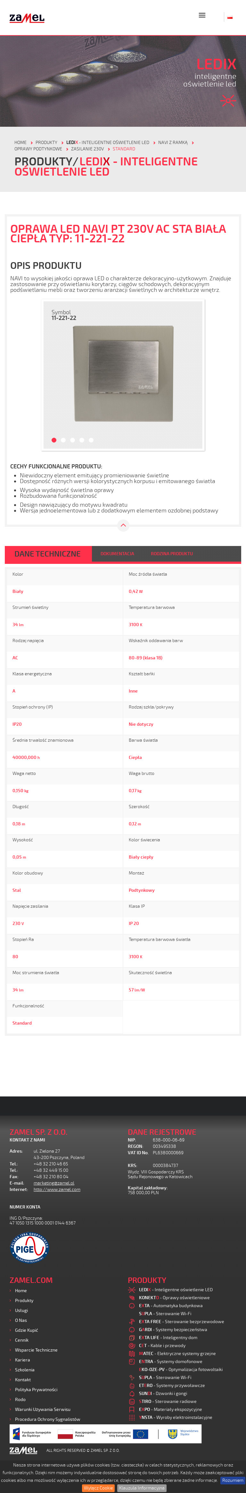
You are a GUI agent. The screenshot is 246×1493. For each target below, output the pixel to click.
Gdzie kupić (26, 1330)
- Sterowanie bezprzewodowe (181, 1321)
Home (21, 1290)
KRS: (132, 1165)
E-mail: (17, 1183)
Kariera (22, 1360)
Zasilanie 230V (87, 149)
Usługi (21, 1310)
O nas (21, 1320)
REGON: (136, 1146)
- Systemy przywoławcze (172, 1385)
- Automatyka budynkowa (171, 1305)
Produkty (24, 1300)
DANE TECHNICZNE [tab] (47, 554)
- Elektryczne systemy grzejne (177, 1353)
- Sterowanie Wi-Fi (165, 1313)
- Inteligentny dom (168, 1337)
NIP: (132, 1140)
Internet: (19, 1189)
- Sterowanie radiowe (168, 1401)
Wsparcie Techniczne (36, 1350)
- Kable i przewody (162, 1345)
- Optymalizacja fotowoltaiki (181, 1369)
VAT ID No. (138, 1152)
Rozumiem (232, 1480)
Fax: (14, 1176)
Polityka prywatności (36, 1389)
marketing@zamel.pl (54, 1183)
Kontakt (23, 1380)
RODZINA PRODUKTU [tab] (172, 554)
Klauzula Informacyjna (142, 1488)
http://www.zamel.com (57, 1189)
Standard (124, 149)
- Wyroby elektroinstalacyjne (175, 1417)
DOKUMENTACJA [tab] (117, 554)
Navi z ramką (173, 142)
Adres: (16, 1151)
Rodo (20, 1399)
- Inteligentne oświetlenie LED (107, 142)
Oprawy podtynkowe (38, 149)
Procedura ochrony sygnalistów (47, 1419)
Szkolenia (25, 1370)
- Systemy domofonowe (170, 1361)
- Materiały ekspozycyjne (170, 1409)
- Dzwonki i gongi (163, 1393)
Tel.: (14, 1164)
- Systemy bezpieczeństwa (173, 1329)
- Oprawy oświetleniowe (174, 1297)
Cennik (22, 1340)
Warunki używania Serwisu (42, 1409)
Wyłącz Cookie (98, 1488)
